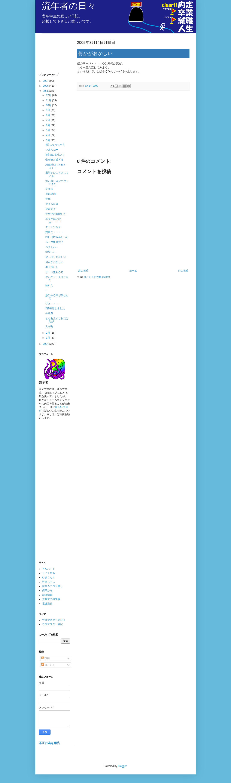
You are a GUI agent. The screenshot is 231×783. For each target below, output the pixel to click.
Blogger (122, 766)
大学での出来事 (51, 599)
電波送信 (47, 603)
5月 (48, 130)
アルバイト (48, 568)
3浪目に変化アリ (55, 154)
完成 (48, 199)
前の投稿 (183, 270)
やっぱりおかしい (55, 257)
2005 (46, 90)
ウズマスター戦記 (52, 624)
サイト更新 (48, 573)
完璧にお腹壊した (55, 213)
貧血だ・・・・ (54, 232)
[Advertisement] (133, 126)
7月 (48, 120)
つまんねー (51, 149)
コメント (48, 664)
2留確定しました (55, 308)
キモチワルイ (53, 227)
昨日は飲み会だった (57, 237)
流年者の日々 (69, 6)
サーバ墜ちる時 (54, 272)
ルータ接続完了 (54, 242)
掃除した (50, 252)
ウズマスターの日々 (53, 619)
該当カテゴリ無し (52, 586)
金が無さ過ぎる (54, 159)
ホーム (133, 270)
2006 (46, 85)
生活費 (49, 313)
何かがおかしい (54, 262)
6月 (48, 125)
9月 (48, 110)
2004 (46, 343)
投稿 (45, 658)
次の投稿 (83, 270)
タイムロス (51, 203)
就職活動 (47, 594)
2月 (48, 332)
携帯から (47, 590)
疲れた (49, 285)
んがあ (49, 326)
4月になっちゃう (55, 144)
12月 (49, 95)
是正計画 (50, 193)
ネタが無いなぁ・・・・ (53, 220)
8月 (48, 115)
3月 (48, 140)
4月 (48, 135)
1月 (48, 337)
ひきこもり (48, 577)
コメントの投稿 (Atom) (96, 276)
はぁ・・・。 (53, 303)
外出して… (48, 581)
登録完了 (50, 209)
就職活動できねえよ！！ (55, 166)
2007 (46, 80)
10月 (49, 105)
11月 (49, 100)
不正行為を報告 (49, 743)
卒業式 (49, 188)
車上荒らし (51, 267)
